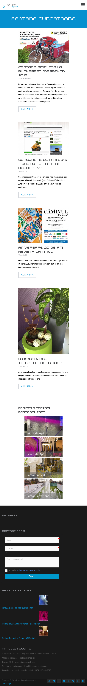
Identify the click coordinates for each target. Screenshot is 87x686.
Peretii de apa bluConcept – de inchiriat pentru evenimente (24, 666)
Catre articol (27, 109)
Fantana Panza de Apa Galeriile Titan (17, 608)
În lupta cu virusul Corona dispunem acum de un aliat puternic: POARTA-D (30, 654)
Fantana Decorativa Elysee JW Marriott (18, 638)
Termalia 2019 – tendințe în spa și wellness (18, 662)
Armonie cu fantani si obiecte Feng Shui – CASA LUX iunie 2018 (26, 670)
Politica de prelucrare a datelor (28, 570)
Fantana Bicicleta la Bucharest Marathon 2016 (41, 71)
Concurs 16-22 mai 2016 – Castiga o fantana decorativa (42, 164)
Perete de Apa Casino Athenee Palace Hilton (21, 623)
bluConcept (6, 683)
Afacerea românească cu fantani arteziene (18, 658)
